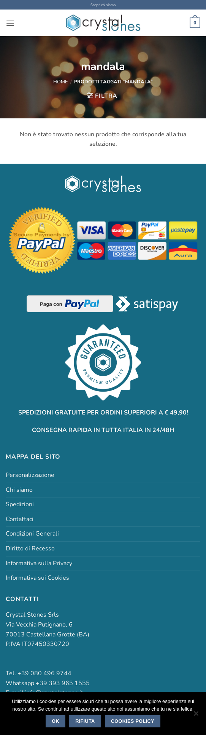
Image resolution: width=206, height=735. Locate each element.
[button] (10, 23)
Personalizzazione (30, 475)
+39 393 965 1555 (63, 683)
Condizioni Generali (32, 533)
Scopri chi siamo (103, 4)
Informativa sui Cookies (37, 578)
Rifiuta (85, 721)
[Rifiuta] (195, 715)
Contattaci (19, 519)
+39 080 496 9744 (44, 673)
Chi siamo (19, 490)
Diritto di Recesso (30, 548)
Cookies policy (132, 721)
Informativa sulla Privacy (39, 563)
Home (60, 81)
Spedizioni (20, 504)
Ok (55, 721)
